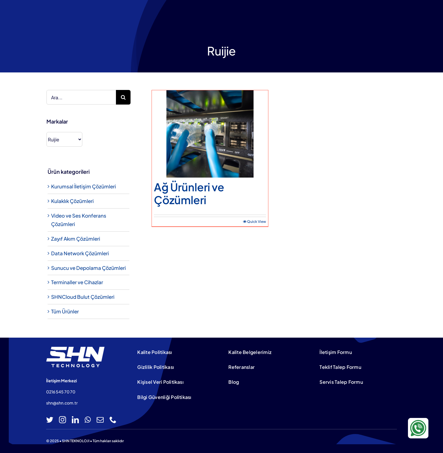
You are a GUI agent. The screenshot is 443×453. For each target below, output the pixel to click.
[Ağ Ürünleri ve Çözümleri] (210, 134)
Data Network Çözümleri (80, 253)
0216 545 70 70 (60, 391)
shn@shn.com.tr (62, 402)
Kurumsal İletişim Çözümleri (83, 186)
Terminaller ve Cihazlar (77, 282)
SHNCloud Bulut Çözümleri (82, 297)
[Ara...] (81, 97)
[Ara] (123, 97)
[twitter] (49, 419)
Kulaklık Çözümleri (72, 201)
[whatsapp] (88, 419)
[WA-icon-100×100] (418, 420)
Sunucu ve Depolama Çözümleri (88, 268)
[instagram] (62, 419)
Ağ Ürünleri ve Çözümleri (189, 193)
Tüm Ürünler (65, 311)
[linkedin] (75, 419)
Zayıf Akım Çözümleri (75, 238)
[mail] (100, 419)
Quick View (256, 221)
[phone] (113, 419)
